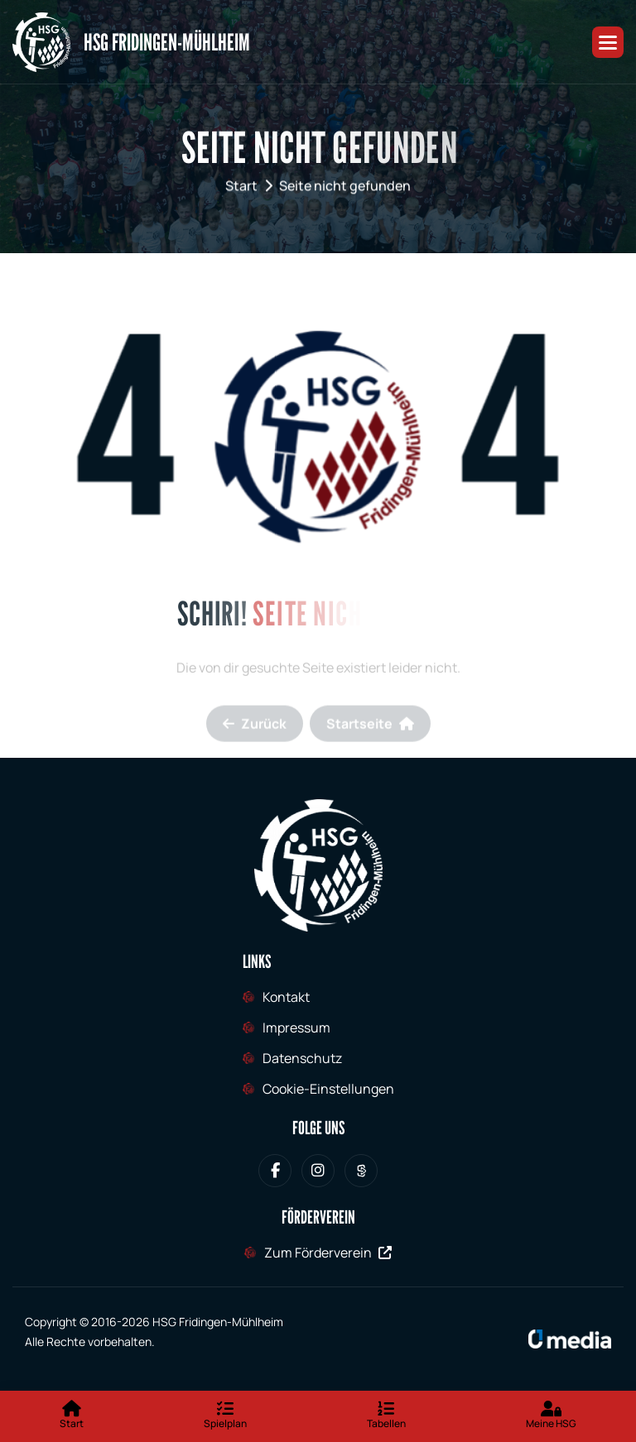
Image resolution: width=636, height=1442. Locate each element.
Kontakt (286, 997)
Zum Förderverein (328, 1252)
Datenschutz (302, 1058)
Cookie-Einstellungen (328, 1089)
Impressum (296, 1027)
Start (241, 189)
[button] (608, 42)
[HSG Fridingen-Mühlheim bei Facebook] (275, 1170)
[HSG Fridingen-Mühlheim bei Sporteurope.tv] (361, 1170)
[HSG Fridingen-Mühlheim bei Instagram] (318, 1170)
